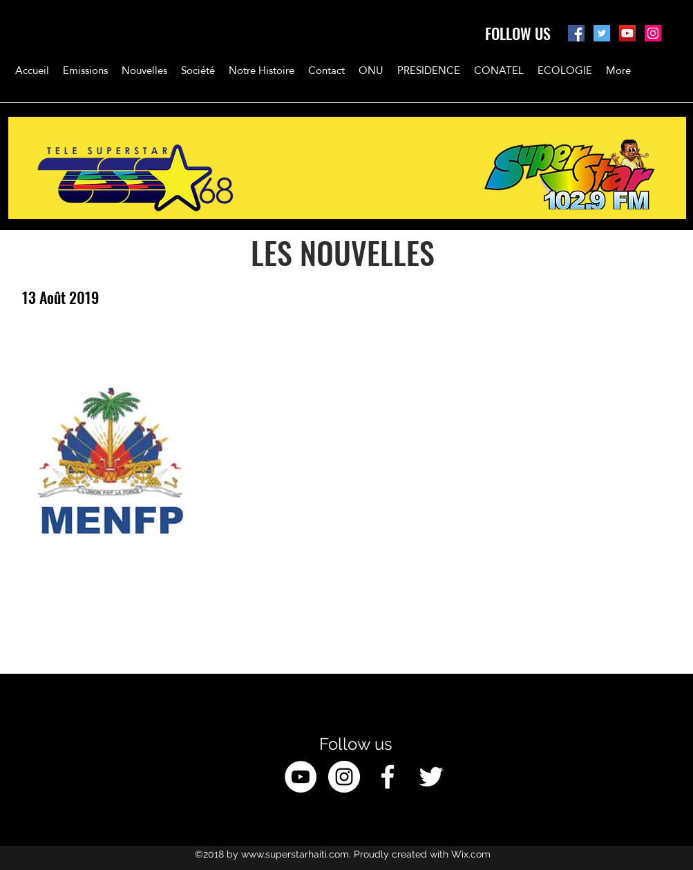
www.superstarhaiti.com (295, 854)
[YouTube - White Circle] (300, 777)
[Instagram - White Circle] (344, 777)
